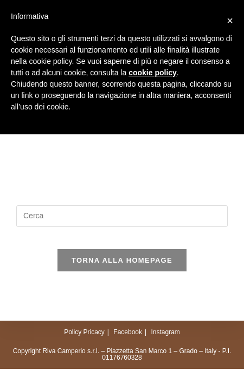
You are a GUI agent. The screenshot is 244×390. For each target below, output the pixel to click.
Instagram (165, 332)
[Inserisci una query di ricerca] (122, 216)
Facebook (127, 332)
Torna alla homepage (122, 260)
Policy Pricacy (84, 332)
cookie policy (153, 72)
